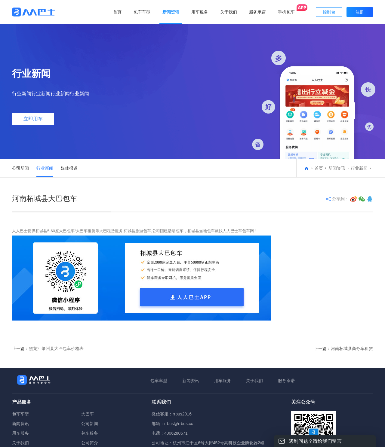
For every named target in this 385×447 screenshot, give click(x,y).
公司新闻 (20, 168)
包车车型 (158, 381)
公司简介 (89, 442)
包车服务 (89, 433)
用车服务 (222, 381)
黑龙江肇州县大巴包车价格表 (56, 348)
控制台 (329, 12)
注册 (360, 12)
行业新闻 (44, 168)
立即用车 (33, 118)
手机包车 (286, 12)
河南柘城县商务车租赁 (352, 348)
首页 (117, 12)
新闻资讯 (336, 168)
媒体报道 (69, 168)
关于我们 (254, 381)
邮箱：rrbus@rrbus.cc (172, 423)
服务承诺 (286, 381)
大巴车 (87, 414)
